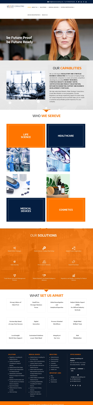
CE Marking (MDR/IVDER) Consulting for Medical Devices (36, 384)
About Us (35, 7)
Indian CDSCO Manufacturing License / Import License (36, 362)
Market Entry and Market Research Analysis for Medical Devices (16, 376)
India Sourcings (12, 392)
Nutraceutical (53, 365)
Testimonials (53, 382)
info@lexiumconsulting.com (55, 1)
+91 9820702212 (70, 1)
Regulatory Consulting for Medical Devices (15, 358)
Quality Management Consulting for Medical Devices (14, 363)
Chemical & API (53, 361)
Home (29, 7)
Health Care (53, 369)
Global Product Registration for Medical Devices (15, 371)
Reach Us (44, 15)
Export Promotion (13, 386)
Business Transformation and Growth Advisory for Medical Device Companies (16, 382)
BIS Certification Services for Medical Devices (36, 366)
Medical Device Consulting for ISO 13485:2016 (37, 358)
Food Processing (54, 367)
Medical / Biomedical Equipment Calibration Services (35, 394)
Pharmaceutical (53, 359)
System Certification (68, 7)
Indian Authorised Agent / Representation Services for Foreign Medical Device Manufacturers (36, 373)
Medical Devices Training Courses (15, 389)
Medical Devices (54, 7)
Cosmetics (52, 363)
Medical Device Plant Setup (15, 367)
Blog (51, 376)
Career (51, 378)
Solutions (44, 7)
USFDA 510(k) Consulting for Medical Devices (36, 379)
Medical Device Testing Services (35, 389)
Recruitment (53, 380)
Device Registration (34, 15)
